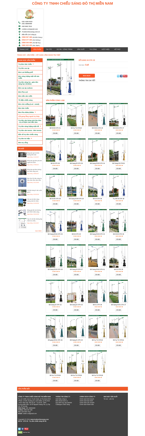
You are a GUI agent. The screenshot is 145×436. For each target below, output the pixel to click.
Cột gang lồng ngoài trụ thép (28, 116)
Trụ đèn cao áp (23, 68)
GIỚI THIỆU (106, 49)
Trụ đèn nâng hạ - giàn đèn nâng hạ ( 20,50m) (28, 83)
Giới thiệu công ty (61, 399)
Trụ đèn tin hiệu (25, 138)
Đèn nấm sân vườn (25, 96)
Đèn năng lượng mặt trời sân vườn (28, 77)
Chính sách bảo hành (86, 401)
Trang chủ (24, 49)
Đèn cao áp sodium (25, 88)
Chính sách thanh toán (87, 404)
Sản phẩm (37, 49)
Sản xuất (81, 49)
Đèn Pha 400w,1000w (27, 112)
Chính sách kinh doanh (87, 399)
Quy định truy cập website (64, 402)
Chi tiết (55, 133)
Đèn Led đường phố (25, 72)
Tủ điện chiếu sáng (25, 100)
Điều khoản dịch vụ (62, 401)
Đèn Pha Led (23, 92)
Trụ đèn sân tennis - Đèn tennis (29, 130)
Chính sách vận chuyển (87, 402)
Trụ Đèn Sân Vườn (26, 64)
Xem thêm (38, 231)
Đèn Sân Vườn (23, 108)
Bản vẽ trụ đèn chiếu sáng (28, 134)
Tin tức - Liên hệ (109, 399)
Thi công (93, 49)
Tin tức (49, 49)
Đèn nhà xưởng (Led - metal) (28, 104)
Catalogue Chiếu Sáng (63, 404)
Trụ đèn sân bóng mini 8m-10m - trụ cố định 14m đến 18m (29, 121)
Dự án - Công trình (64, 49)
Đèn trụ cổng (23, 142)
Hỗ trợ (117, 49)
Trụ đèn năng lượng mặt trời (29, 126)
